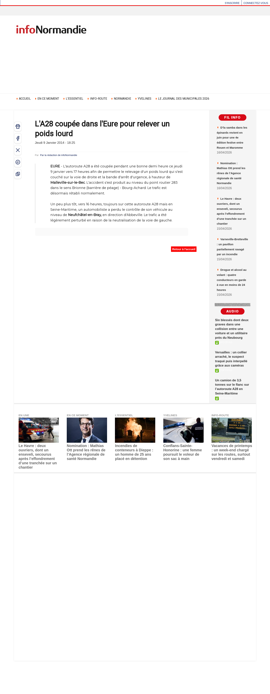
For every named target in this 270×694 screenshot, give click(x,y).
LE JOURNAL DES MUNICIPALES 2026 (182, 98)
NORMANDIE (121, 98)
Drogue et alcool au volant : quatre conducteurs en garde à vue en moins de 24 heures (231, 316)
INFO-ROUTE (97, 98)
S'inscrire (232, 3)
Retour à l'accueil (184, 249)
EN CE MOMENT (46, 98)
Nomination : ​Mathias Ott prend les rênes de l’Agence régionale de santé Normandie (87, 494)
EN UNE (25, 461)
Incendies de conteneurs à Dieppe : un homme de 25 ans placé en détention (135, 494)
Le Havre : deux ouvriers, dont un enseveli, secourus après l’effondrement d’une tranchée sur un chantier (232, 230)
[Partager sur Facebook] (18, 138)
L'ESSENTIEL (73, 98)
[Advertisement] (135, 64)
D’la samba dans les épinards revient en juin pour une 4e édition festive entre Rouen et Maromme (232, 144)
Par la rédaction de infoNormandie (65, 155)
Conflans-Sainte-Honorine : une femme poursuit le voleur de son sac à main (182, 494)
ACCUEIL (23, 98)
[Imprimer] (18, 126)
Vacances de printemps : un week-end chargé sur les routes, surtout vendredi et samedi (230, 496)
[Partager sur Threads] (18, 162)
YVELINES (143, 98)
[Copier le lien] (18, 174)
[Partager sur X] (18, 150)
